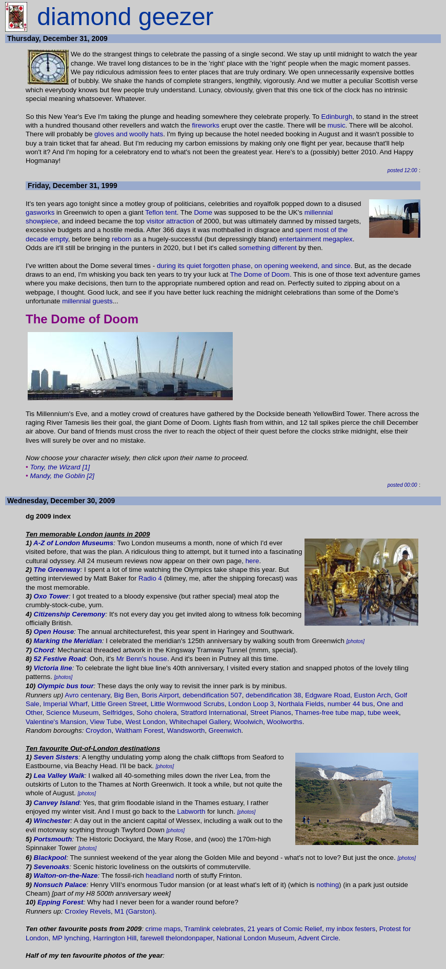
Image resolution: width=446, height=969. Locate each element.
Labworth (191, 811)
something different (268, 248)
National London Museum (255, 938)
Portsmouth (53, 839)
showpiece (42, 221)
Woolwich (248, 722)
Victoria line (53, 668)
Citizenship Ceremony (70, 614)
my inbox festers (350, 929)
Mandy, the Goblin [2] (62, 476)
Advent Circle (318, 938)
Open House (54, 631)
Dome (203, 212)
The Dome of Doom (260, 274)
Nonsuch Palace (60, 885)
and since (336, 266)
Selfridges (118, 712)
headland (160, 875)
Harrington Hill (114, 938)
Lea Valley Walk (59, 775)
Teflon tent (161, 212)
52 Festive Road (60, 659)
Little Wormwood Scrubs (188, 704)
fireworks (205, 125)
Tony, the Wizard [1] (60, 467)
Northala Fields (301, 704)
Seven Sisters (56, 757)
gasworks (40, 212)
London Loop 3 (251, 704)
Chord (44, 650)
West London (146, 722)
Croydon (98, 730)
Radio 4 (150, 578)
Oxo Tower (51, 596)
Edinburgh (337, 116)
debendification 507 (212, 695)
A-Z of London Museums (73, 543)
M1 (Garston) (134, 911)
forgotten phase (227, 266)
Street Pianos (270, 712)
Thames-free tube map (329, 712)
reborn (122, 239)
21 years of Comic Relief (285, 929)
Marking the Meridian (68, 641)
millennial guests (87, 301)
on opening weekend (285, 266)
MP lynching (70, 938)
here (252, 561)
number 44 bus (350, 704)
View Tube (105, 722)
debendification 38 (273, 695)
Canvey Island (57, 803)
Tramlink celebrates (214, 929)
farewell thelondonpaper (176, 938)
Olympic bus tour (65, 686)
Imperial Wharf (65, 704)
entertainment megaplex (316, 239)
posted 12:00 (402, 170)
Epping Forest (60, 902)
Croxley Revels (88, 911)
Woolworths (284, 722)
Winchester (52, 820)
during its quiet (179, 266)
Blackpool (50, 857)
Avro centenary (87, 695)
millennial (319, 212)
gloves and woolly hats (128, 134)
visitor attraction (170, 221)
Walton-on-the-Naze (66, 875)
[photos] (356, 641)
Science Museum (72, 712)
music (337, 125)
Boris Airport (160, 695)
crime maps (163, 929)
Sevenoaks (52, 867)
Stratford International (213, 712)
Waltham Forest (139, 730)
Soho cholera (156, 712)
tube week (383, 712)
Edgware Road (327, 695)
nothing (327, 885)
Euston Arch (372, 695)
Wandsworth (186, 730)
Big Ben (126, 695)
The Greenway (57, 569)
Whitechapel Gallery (199, 722)
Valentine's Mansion (56, 722)
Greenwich (225, 730)
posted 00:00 (402, 485)
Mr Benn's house (142, 659)
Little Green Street (119, 704)
